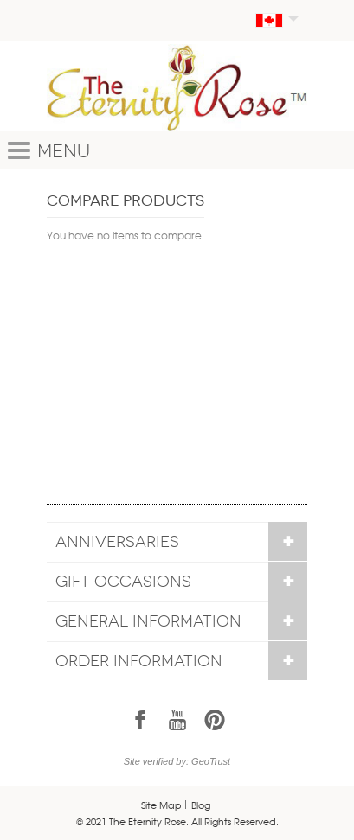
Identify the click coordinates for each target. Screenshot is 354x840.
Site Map (161, 804)
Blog (200, 804)
